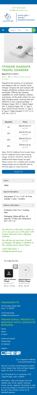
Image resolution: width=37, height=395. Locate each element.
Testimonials (5, 341)
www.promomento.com (27, 361)
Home (3, 328)
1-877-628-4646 (19, 7)
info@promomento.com (18, 10)
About (3, 331)
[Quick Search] (12, 30)
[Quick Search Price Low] (21, 30)
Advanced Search (8, 338)
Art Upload (5, 344)
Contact (4, 334)
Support (4, 348)
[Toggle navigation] (3, 30)
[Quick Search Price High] (28, 30)
